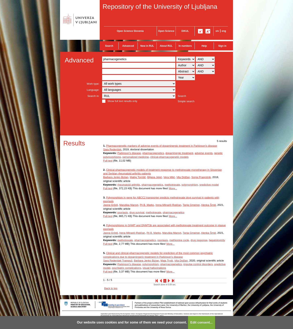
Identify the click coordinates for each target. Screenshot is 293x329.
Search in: (93, 95)
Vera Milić (169, 177)
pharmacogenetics (153, 153)
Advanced (128, 45)
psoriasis (122, 212)
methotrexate (172, 184)
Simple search (186, 101)
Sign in (222, 45)
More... (173, 188)
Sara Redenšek (112, 149)
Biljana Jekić (154, 177)
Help (204, 45)
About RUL (166, 45)
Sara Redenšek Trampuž (117, 260)
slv (217, 31)
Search (109, 45)
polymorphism (189, 184)
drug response (198, 240)
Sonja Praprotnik (201, 177)
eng (224, 31)
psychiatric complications (126, 267)
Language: (93, 89)
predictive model (209, 184)
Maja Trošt (167, 260)
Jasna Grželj (110, 204)
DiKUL (185, 31)
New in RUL (147, 45)
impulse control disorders (198, 264)
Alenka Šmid (208, 204)
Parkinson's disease (129, 153)
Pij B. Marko (147, 204)
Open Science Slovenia (130, 31)
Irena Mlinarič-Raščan (168, 204)
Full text (108, 160)
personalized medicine (135, 156)
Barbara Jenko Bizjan (115, 177)
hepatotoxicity (217, 240)
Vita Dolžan (183, 177)
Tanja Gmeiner (191, 204)
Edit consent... (201, 322)
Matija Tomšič (138, 177)
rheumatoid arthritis (128, 184)
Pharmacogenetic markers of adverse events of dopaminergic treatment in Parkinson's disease (161, 145)
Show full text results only (122, 101)
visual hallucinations (154, 267)
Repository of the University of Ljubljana (160, 6)
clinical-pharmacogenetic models (169, 156)
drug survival (136, 212)
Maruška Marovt (128, 204)
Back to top (110, 288)
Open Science (166, 31)
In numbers (185, 45)
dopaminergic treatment (179, 153)
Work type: (93, 83)
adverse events (204, 153)
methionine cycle (179, 240)
